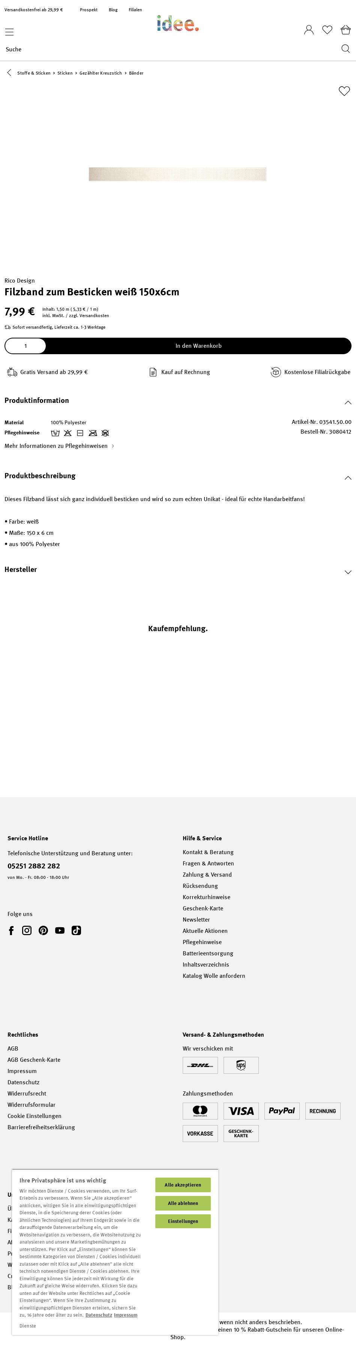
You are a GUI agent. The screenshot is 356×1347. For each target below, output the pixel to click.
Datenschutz (23, 1082)
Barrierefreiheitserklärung (41, 1127)
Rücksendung (200, 886)
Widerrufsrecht (27, 1093)
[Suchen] (343, 49)
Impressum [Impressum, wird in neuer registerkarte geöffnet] (125, 1315)
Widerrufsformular (32, 1105)
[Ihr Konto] (309, 27)
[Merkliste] (327, 30)
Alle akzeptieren (183, 1185)
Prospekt (89, 10)
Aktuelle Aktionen (205, 931)
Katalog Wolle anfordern (214, 976)
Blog (113, 10)
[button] (10, 74)
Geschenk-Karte (203, 908)
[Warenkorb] (345, 30)
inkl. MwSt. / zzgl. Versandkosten (75, 317)
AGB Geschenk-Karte (34, 1060)
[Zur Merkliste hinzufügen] (344, 93)
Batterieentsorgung (208, 953)
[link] (13, 930)
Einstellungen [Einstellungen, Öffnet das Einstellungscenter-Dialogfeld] (183, 1221)
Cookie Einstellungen (35, 1116)
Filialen (135, 10)
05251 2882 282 (34, 866)
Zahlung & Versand (207, 875)
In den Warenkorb (199, 347)
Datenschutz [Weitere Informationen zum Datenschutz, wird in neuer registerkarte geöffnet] (99, 1315)
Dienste (28, 1326)
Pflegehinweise (202, 942)
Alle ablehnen (183, 1203)
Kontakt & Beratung (208, 852)
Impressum (22, 1071)
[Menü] (7, 29)
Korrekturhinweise (206, 897)
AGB (13, 1048)
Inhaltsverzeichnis (206, 964)
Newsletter (196, 919)
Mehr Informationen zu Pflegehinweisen (59, 447)
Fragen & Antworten (208, 863)
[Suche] (171, 49)
